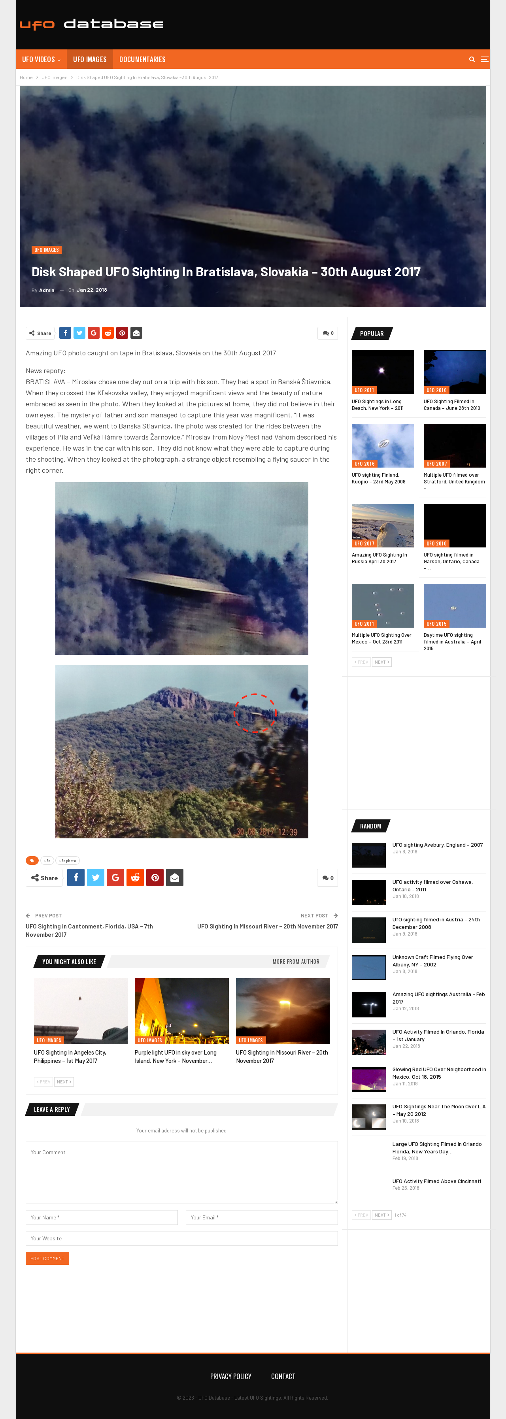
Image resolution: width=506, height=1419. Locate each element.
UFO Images (90, 59)
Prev (43, 1081)
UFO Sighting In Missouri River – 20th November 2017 (267, 926)
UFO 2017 (364, 543)
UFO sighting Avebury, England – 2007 (438, 844)
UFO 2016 (365, 463)
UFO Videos (38, 59)
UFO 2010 (437, 390)
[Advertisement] (342, 24)
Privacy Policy (230, 1376)
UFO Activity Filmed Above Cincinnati (437, 1180)
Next (64, 1081)
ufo (47, 860)
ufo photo (67, 860)
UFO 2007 (437, 463)
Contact (283, 1376)
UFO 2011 (364, 390)
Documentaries (142, 59)
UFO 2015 (437, 623)
